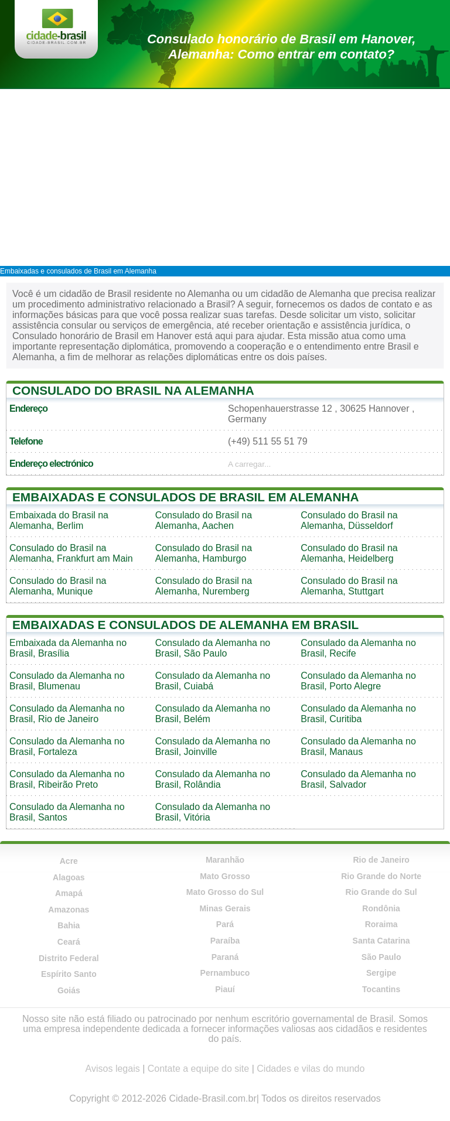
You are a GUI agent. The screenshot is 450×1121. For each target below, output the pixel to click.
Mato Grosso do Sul (225, 892)
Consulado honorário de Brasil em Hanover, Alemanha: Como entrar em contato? (281, 46)
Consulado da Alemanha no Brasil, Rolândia (213, 779)
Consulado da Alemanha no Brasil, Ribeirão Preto (67, 779)
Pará (225, 924)
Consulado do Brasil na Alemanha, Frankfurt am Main (71, 553)
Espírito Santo (69, 974)
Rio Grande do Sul (381, 892)
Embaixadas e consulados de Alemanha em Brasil (185, 624)
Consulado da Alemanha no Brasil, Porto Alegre (358, 681)
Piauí (224, 989)
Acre (69, 861)
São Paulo (381, 957)
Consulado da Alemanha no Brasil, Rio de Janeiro (67, 713)
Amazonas (68, 909)
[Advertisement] (225, 177)
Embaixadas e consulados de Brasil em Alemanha (78, 271)
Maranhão (225, 859)
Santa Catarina (381, 940)
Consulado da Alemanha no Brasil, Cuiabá (213, 681)
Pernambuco (225, 973)
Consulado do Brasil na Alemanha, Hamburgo (203, 553)
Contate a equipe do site (198, 1069)
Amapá (69, 893)
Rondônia (381, 908)
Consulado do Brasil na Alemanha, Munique (57, 586)
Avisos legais (113, 1069)
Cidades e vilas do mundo (310, 1069)
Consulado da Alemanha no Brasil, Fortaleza (67, 746)
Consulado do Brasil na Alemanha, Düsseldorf (349, 520)
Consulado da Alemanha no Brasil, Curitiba (358, 713)
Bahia (68, 925)
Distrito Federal (69, 958)
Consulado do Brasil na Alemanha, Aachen (203, 520)
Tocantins (381, 989)
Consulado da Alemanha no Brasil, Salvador (358, 779)
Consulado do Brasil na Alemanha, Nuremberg (203, 586)
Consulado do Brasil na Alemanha (133, 390)
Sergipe (381, 973)
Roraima (381, 924)
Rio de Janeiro (381, 859)
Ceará (68, 941)
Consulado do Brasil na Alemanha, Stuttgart (349, 586)
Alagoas (68, 877)
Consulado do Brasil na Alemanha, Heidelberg (349, 553)
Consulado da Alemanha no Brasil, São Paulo (213, 648)
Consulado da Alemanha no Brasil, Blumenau (67, 681)
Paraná (225, 957)
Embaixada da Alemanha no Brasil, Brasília (68, 648)
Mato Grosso (225, 876)
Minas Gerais (224, 908)
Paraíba (225, 940)
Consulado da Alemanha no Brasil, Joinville (213, 746)
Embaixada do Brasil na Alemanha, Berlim (58, 520)
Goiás (68, 990)
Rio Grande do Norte (381, 876)
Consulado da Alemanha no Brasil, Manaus (358, 746)
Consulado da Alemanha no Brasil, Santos (67, 812)
